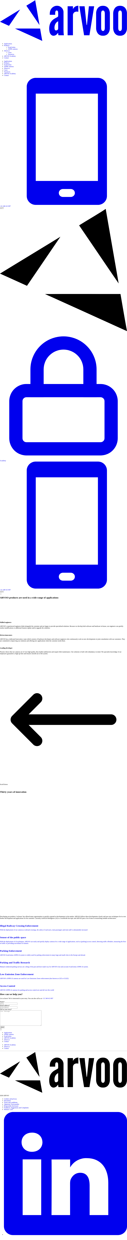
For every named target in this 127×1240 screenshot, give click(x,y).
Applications (8, 44)
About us (7, 51)
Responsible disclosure (11, 1109)
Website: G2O (8, 1112)
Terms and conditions (10, 1105)
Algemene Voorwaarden (11, 1107)
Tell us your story (6, 1009)
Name (2, 1002)
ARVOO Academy (10, 56)
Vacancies (11, 54)
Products (6, 45)
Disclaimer (7, 1103)
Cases (10, 52)
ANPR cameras (13, 49)
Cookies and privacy (10, 1102)
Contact (6, 58)
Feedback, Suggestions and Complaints (16, 1111)
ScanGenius (11, 47)
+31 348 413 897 (47, 998)
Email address (5, 1005)
